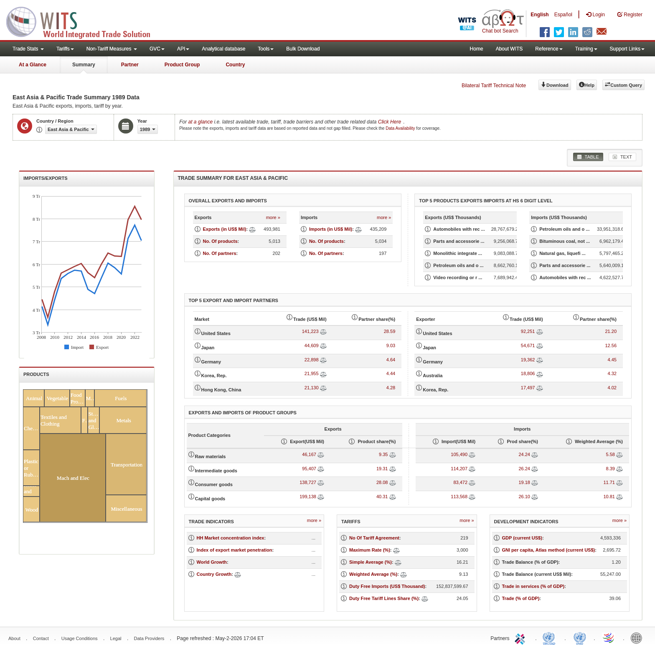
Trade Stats (28, 49)
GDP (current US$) (522, 537)
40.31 (382, 496)
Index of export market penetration (234, 549)
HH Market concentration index (230, 537)
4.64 (390, 359)
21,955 (312, 373)
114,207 (459, 468)
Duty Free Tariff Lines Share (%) (384, 598)
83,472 (460, 482)
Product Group (182, 65)
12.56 (611, 345)
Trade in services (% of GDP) (533, 586)
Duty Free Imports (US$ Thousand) (387, 586)
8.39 (610, 468)
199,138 (308, 496)
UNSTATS (579, 637)
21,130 (312, 387)
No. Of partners (219, 253)
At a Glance (32, 65)
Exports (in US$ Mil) (224, 229)
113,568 (459, 496)
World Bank (638, 637)
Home (476, 49)
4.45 (612, 359)
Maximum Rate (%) (369, 549)
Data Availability (401, 128)
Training (586, 49)
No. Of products (220, 241)
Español (563, 15)
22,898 (312, 359)
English (539, 15)
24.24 (524, 454)
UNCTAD (550, 637)
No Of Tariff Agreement (374, 537)
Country (235, 65)
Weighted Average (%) (373, 574)
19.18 (524, 482)
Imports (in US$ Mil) (330, 229)
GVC (157, 49)
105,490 (459, 454)
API (183, 49)
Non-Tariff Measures (111, 49)
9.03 (390, 345)
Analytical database (223, 49)
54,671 (528, 345)
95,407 (309, 468)
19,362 (528, 359)
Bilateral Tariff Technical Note (494, 85)
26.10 (524, 496)
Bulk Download (303, 49)
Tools (266, 49)
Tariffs (65, 49)
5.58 (610, 454)
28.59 (390, 331)
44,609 (312, 345)
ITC (521, 637)
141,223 (310, 331)
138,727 (308, 482)
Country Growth (214, 574)
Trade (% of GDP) (521, 598)
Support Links (627, 49)
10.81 (609, 496)
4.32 (612, 373)
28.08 (382, 482)
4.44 (390, 373)
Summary (83, 65)
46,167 (309, 454)
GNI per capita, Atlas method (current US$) (548, 549)
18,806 (528, 373)
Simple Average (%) (370, 562)
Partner (130, 65)
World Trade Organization (609, 637)
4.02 (612, 387)
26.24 (524, 468)
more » (273, 217)
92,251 (528, 331)
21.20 (611, 331)
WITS (83, 21)
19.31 (382, 468)
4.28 (390, 387)
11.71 (609, 482)
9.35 (383, 454)
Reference (548, 49)
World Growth (212, 562)
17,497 (528, 387)
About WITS (509, 49)
